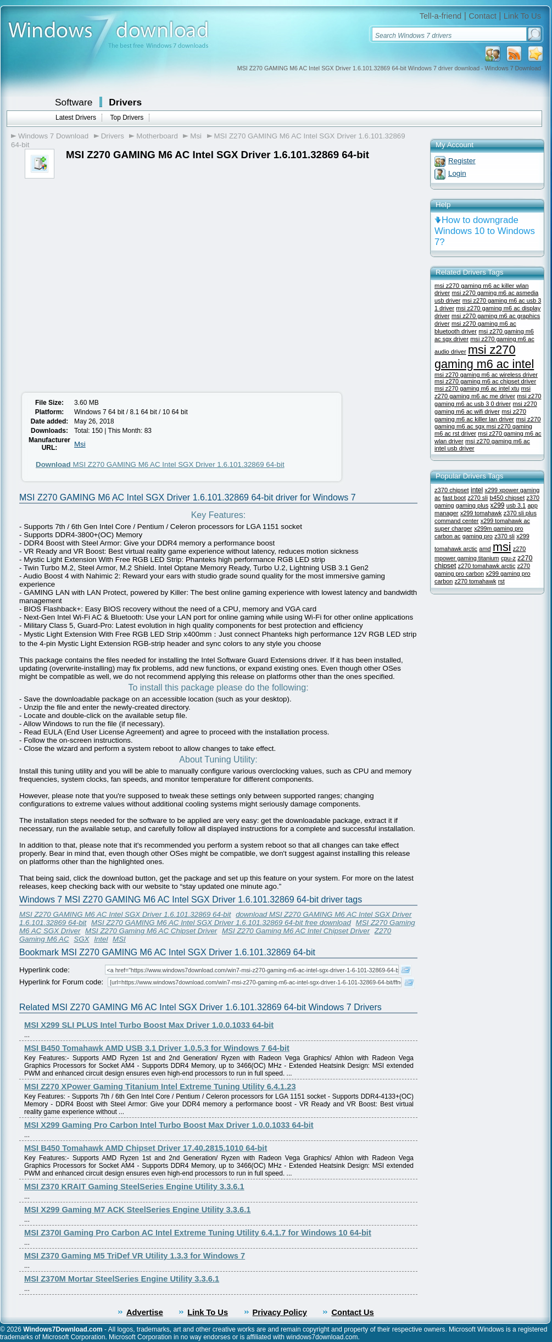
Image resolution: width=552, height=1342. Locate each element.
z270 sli (477, 497)
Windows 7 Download (53, 136)
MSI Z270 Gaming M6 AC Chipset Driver (151, 931)
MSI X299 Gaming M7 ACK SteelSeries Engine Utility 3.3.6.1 (137, 1209)
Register (462, 161)
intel (477, 490)
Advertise (144, 1312)
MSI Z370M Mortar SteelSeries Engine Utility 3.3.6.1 (121, 1278)
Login (457, 173)
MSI (119, 939)
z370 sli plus (520, 513)
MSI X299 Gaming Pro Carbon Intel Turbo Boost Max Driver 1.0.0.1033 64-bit (169, 1125)
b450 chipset (507, 497)
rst (501, 581)
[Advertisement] (103, 287)
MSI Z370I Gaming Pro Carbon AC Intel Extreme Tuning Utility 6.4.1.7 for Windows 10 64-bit (197, 1232)
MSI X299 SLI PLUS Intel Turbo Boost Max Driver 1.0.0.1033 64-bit (149, 1025)
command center (456, 520)
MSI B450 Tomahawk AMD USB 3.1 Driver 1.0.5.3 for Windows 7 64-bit (156, 1048)
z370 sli (504, 536)
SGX (81, 939)
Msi (196, 136)
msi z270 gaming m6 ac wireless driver (486, 374)
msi (502, 547)
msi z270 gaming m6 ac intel (484, 357)
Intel (101, 939)
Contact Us (352, 1312)
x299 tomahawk (481, 513)
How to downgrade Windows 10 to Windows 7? (484, 231)
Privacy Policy (280, 1312)
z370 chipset (451, 490)
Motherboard (157, 136)
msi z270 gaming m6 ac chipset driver (485, 381)
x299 (497, 505)
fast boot (454, 497)
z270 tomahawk (476, 581)
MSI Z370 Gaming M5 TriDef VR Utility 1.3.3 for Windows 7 (134, 1255)
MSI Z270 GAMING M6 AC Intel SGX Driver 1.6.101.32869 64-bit (160, 464)
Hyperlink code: (44, 970)
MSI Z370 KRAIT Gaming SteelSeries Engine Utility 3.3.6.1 (134, 1186)
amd (484, 548)
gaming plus (472, 505)
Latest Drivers (75, 117)
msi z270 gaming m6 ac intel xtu (476, 388)
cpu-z (508, 558)
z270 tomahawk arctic (486, 566)
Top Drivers (126, 117)
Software (73, 102)
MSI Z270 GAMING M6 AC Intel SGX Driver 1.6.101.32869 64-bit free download (221, 922)
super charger (453, 528)
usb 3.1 (516, 505)
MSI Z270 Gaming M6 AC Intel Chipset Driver (296, 931)
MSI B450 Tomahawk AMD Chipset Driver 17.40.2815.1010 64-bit (145, 1148)
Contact (483, 16)
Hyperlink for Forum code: (61, 982)
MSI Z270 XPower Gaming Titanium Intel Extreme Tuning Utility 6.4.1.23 (160, 1086)
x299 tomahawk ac (505, 520)
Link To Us (522, 16)
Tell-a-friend (441, 16)
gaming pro (477, 536)
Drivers (125, 102)
